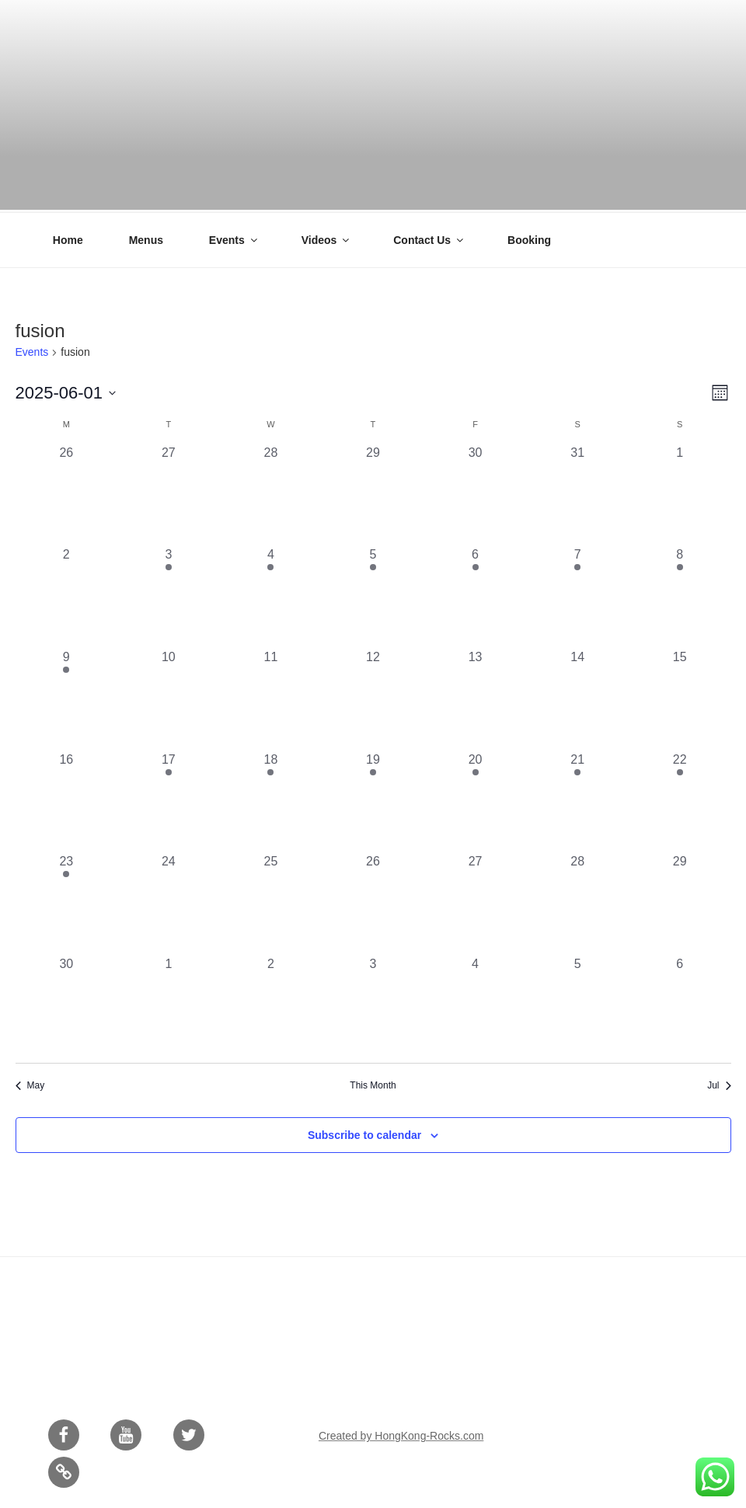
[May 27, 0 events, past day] (168, 492)
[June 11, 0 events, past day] (271, 697)
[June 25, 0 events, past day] (271, 901)
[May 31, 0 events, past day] (577, 492)
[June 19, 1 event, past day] (373, 799)
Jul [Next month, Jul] (718, 1083)
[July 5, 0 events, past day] (577, 1004)
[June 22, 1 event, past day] (680, 799)
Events (234, 238)
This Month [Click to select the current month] (373, 1083)
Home (68, 238)
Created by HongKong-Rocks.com (401, 1433)
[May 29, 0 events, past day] (373, 492)
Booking (529, 238)
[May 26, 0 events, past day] (67, 492)
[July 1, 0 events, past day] (168, 1004)
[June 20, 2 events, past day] (475, 799)
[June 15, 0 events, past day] (680, 697)
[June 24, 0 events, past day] (168, 901)
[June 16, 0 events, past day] (67, 799)
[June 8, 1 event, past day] (680, 594)
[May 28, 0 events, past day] (271, 492)
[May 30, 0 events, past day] (475, 492)
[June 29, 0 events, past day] (680, 901)
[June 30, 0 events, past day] (67, 1004)
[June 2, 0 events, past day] (67, 594)
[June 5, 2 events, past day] (373, 594)
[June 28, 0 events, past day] (577, 901)
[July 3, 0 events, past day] (373, 1004)
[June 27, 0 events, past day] (475, 901)
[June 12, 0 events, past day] (373, 697)
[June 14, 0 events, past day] (577, 697)
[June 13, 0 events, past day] (475, 697)
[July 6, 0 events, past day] (680, 1004)
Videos (327, 238)
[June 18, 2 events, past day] (271, 799)
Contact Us (429, 238)
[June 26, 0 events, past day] (373, 901)
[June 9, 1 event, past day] (67, 697)
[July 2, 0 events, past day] (271, 1004)
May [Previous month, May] (30, 1083)
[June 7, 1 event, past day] (577, 594)
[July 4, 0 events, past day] (475, 1004)
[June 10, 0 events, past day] (168, 697)
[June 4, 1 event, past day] (271, 594)
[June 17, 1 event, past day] (168, 799)
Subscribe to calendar (364, 1133)
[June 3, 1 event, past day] (168, 594)
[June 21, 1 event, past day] (577, 799)
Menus (146, 238)
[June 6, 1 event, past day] (475, 594)
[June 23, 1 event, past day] (67, 901)
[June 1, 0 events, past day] (680, 492)
